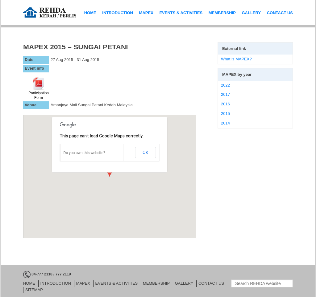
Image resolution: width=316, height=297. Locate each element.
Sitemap (33, 290)
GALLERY (251, 12)
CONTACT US (280, 12)
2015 (225, 113)
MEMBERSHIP (222, 12)
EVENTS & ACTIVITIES (180, 12)
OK (145, 152)
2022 (225, 85)
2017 (225, 94)
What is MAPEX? (236, 59)
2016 (225, 104)
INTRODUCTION (117, 12)
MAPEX (146, 12)
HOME (90, 12)
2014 (225, 123)
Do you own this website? (84, 153)
